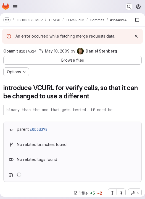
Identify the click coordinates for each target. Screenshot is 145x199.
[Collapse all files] (121, 192)
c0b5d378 (39, 129)
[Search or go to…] (129, 6)
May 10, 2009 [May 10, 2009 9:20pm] (57, 51)
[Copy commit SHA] (40, 51)
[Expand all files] (112, 192)
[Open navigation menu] (15, 6)
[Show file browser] (137, 19)
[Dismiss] (136, 36)
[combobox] (135, 192)
